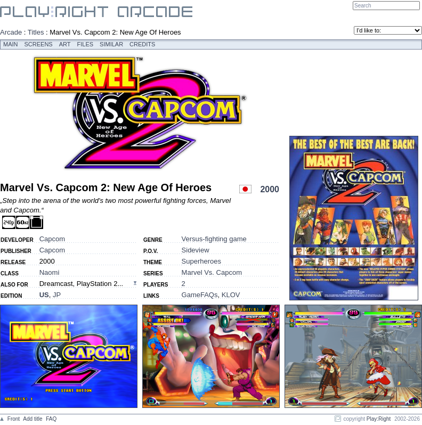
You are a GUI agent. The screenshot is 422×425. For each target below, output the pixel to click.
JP (57, 295)
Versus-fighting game (214, 239)
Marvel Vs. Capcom (212, 272)
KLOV (231, 295)
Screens (39, 44)
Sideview (195, 250)
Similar (111, 44)
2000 (269, 189)
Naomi (49, 272)
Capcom (52, 239)
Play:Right (379, 419)
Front (13, 419)
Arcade (11, 32)
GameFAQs (200, 295)
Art (65, 44)
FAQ (51, 419)
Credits (142, 44)
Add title (32, 419)
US (44, 295)
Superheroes (201, 261)
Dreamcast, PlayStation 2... (81, 284)
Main (10, 44)
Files (85, 44)
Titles (36, 32)
